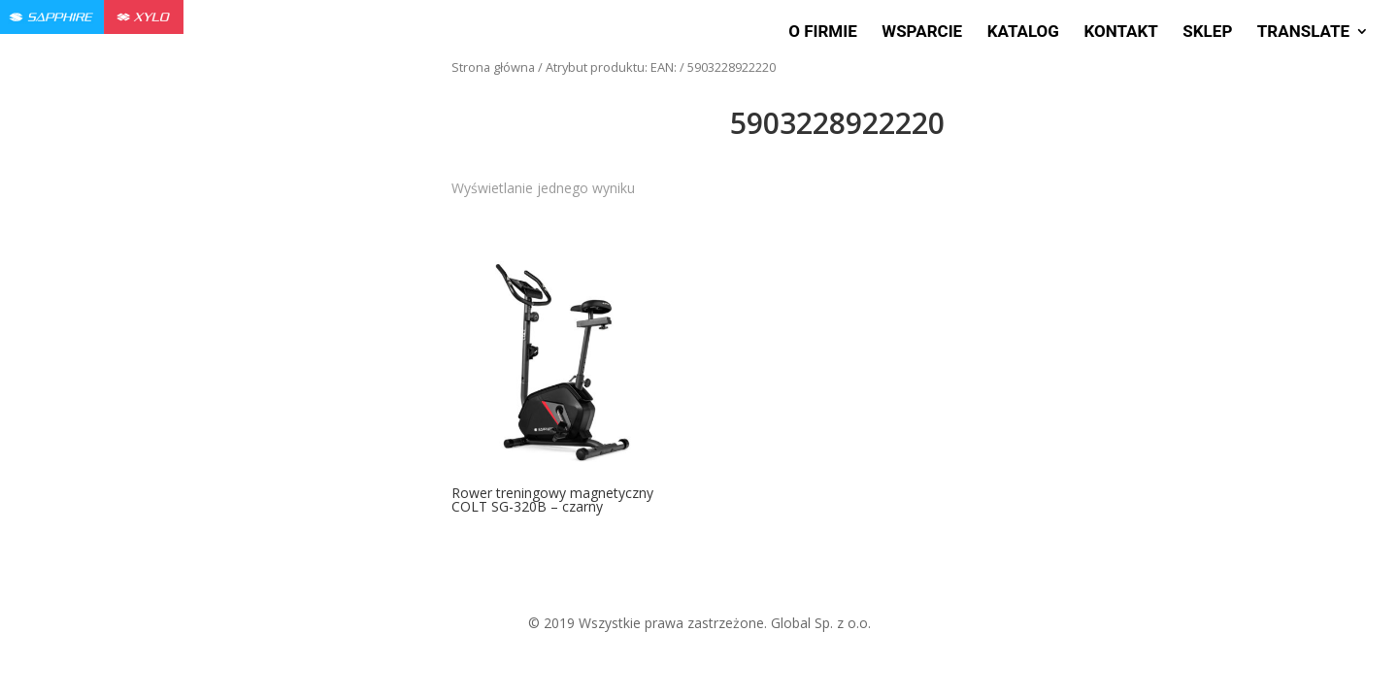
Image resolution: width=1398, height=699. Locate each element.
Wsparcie (922, 32)
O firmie (822, 32)
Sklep (1207, 32)
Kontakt (1120, 32)
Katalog (1023, 32)
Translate (1303, 32)
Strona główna (493, 67)
